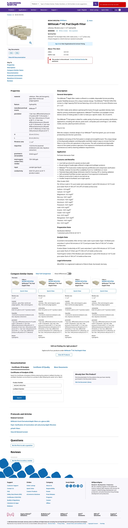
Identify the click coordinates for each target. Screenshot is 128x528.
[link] (16, 485)
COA (11, 53)
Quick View (24, 291)
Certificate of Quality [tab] (41, 367)
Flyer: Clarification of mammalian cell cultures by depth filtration (33, 425)
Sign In (57, 44)
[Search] (95, 4)
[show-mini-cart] (116, 10)
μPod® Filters (15, 428)
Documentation (12, 73)
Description (11, 68)
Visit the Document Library (83, 382)
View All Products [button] (64, 355)
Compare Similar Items (15, 70)
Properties (10, 65)
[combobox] (64, 4)
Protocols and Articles (15, 75)
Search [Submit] (19, 398)
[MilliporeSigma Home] (14, 4)
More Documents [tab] (61, 367)
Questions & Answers (14, 78)
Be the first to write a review (23, 461)
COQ (17, 53)
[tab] (11, 15)
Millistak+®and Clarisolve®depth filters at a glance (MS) (30, 421)
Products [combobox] (34, 4)
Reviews (10, 81)
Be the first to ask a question (22, 445)
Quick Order (105, 10)
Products (9, 15)
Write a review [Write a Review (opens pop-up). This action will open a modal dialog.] (63, 31)
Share (90, 20)
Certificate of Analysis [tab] (20, 367)
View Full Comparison (43, 274)
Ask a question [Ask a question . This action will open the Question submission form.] (73, 31)
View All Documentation (17, 57)
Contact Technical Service (77, 59)
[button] (82, 10)
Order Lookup (94, 10)
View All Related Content (19, 432)
